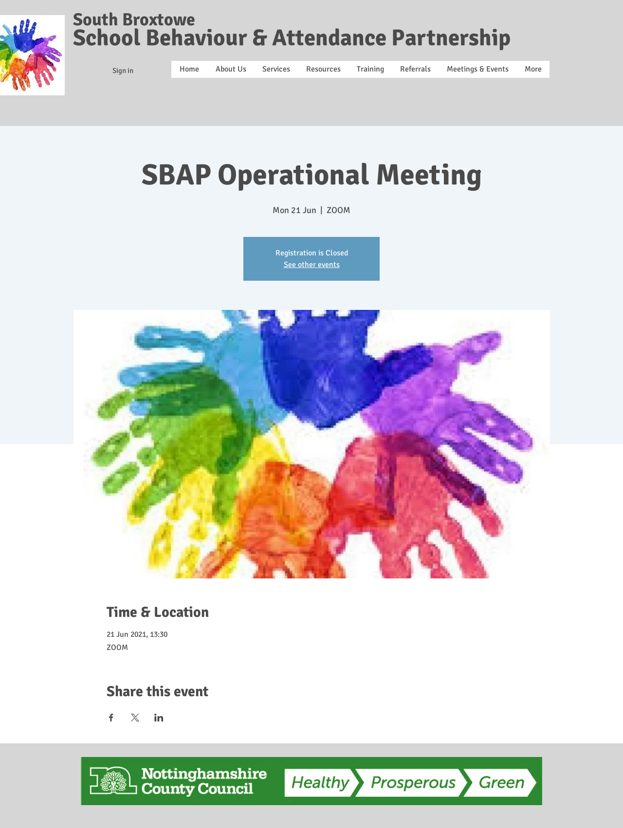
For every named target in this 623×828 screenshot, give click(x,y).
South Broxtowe (134, 20)
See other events (312, 265)
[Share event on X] (135, 717)
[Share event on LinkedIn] (159, 717)
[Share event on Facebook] (111, 717)
